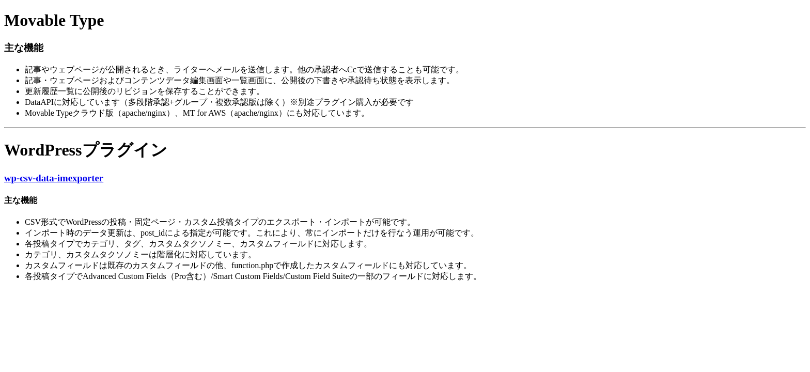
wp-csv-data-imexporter (53, 178)
